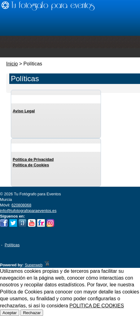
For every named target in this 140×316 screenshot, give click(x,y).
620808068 (21, 205)
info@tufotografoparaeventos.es (28, 210)
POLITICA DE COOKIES (96, 305)
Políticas (12, 245)
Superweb (34, 265)
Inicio (12, 63)
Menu (70, 52)
